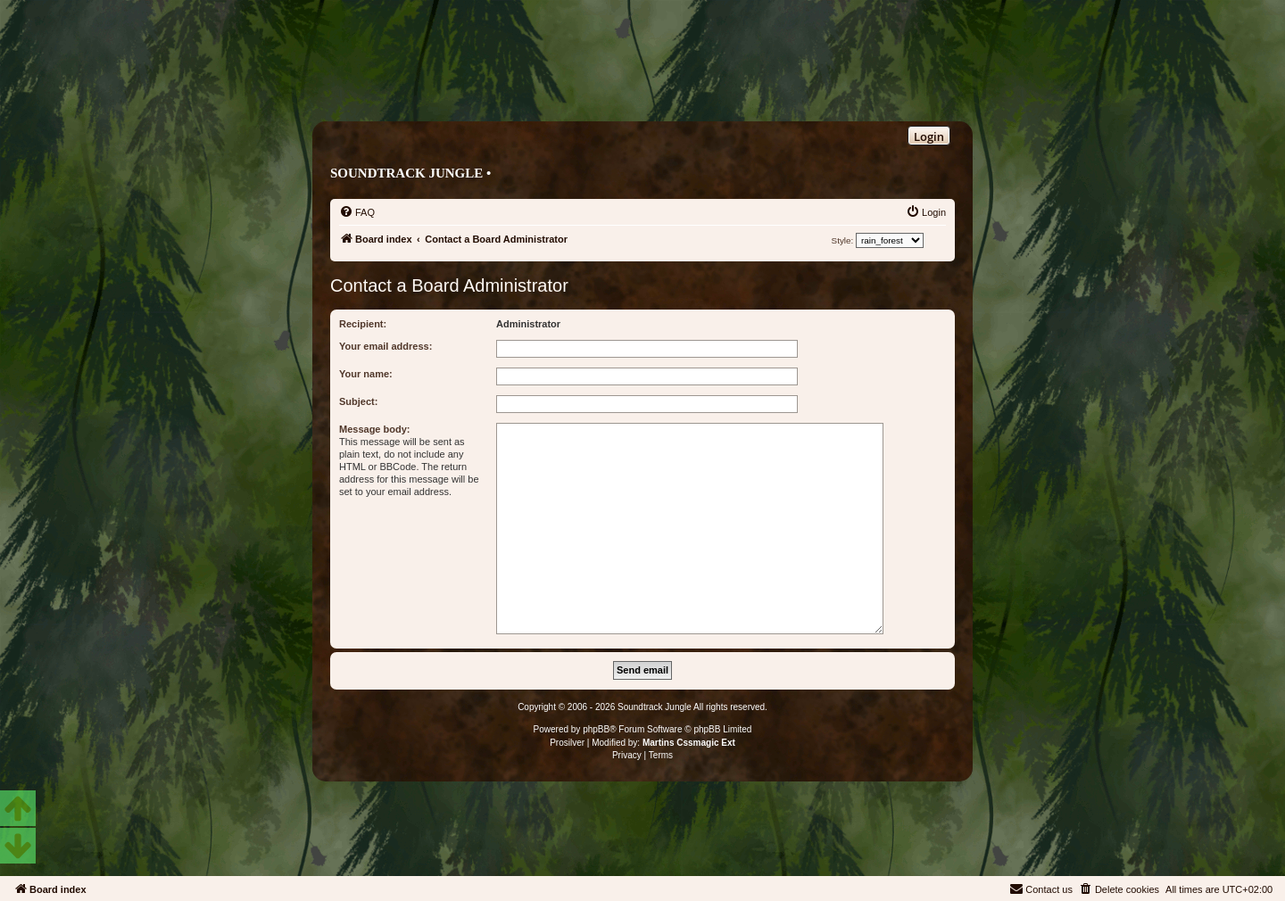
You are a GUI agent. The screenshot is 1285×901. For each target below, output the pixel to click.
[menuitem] (357, 212)
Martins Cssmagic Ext (688, 743)
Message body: (374, 429)
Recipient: (362, 323)
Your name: (366, 373)
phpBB (596, 729)
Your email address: (385, 346)
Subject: (358, 401)
